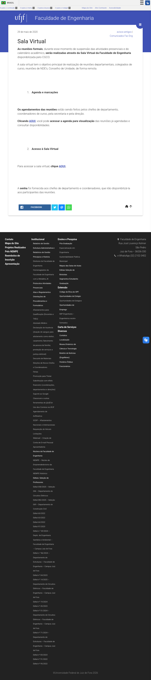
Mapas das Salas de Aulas (70, 266)
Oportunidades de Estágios (71, 301)
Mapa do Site (87, 8)
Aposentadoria (39, 447)
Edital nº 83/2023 (40, 655)
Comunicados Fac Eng (121, 36)
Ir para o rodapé (63, 8)
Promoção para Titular (42, 376)
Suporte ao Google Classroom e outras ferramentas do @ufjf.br (43, 398)
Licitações (37, 434)
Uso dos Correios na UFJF (43, 407)
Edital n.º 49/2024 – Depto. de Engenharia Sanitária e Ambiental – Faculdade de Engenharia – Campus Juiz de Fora (43, 540)
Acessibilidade (115, 8)
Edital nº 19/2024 (40, 602)
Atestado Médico (40, 323)
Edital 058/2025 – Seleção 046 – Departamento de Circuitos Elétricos (44, 491)
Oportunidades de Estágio (70, 296)
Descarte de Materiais (42, 358)
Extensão (63, 287)
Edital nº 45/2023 (40, 606)
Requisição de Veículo (42, 429)
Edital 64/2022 (39, 522)
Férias (35, 372)
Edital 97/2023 (39, 526)
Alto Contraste (101, 8)
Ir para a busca (45, 8)
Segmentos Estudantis (69, 279)
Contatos (63, 335)
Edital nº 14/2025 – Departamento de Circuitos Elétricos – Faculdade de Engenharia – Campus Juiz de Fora (44, 588)
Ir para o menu (27, 8)
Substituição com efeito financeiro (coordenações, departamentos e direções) (44, 385)
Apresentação (12, 263)
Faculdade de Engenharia (64, 18)
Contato (9, 239)
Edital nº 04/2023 (40, 575)
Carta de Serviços (67, 327)
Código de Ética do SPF (69, 292)
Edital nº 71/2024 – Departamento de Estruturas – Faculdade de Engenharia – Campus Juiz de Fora (44, 641)
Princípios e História (41, 257)
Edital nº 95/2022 (40, 664)
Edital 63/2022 (39, 518)
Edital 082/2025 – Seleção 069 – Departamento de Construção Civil (44, 504)
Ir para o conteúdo (8, 8)
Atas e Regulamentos (42, 292)
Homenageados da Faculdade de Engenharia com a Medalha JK (43, 274)
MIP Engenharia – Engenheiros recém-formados (68, 318)
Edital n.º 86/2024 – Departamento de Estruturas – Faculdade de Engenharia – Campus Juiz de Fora (44, 562)
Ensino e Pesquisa (67, 239)
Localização (65, 340)
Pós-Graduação (66, 243)
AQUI (32, 121)
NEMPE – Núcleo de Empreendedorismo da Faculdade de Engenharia (43, 464)
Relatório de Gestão (41, 243)
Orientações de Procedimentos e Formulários (40, 301)
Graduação (64, 283)
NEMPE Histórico (40, 473)
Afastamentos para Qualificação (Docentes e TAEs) (43, 314)
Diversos (62, 331)
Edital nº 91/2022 (40, 659)
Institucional (37, 239)
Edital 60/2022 (39, 513)
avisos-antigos (124, 32)
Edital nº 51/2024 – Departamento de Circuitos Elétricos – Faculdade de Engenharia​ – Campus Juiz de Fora (44, 619)
